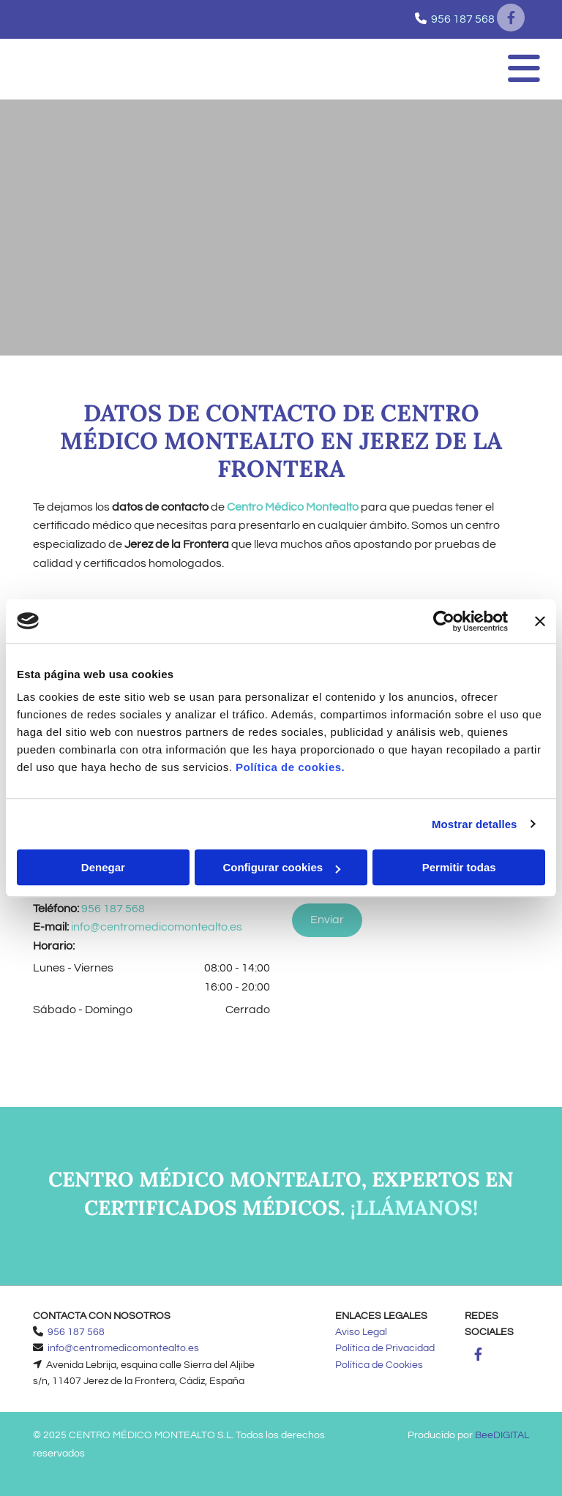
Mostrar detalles (474, 824)
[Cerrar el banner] (540, 621)
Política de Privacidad (385, 1348)
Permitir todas (459, 867)
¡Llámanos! (414, 1208)
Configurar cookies (281, 867)
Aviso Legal (361, 1332)
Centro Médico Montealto (293, 507)
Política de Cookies (379, 1365)
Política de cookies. (290, 767)
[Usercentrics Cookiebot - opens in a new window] (444, 621)
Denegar (103, 867)
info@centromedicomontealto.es (156, 927)
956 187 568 (463, 19)
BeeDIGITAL (502, 1435)
